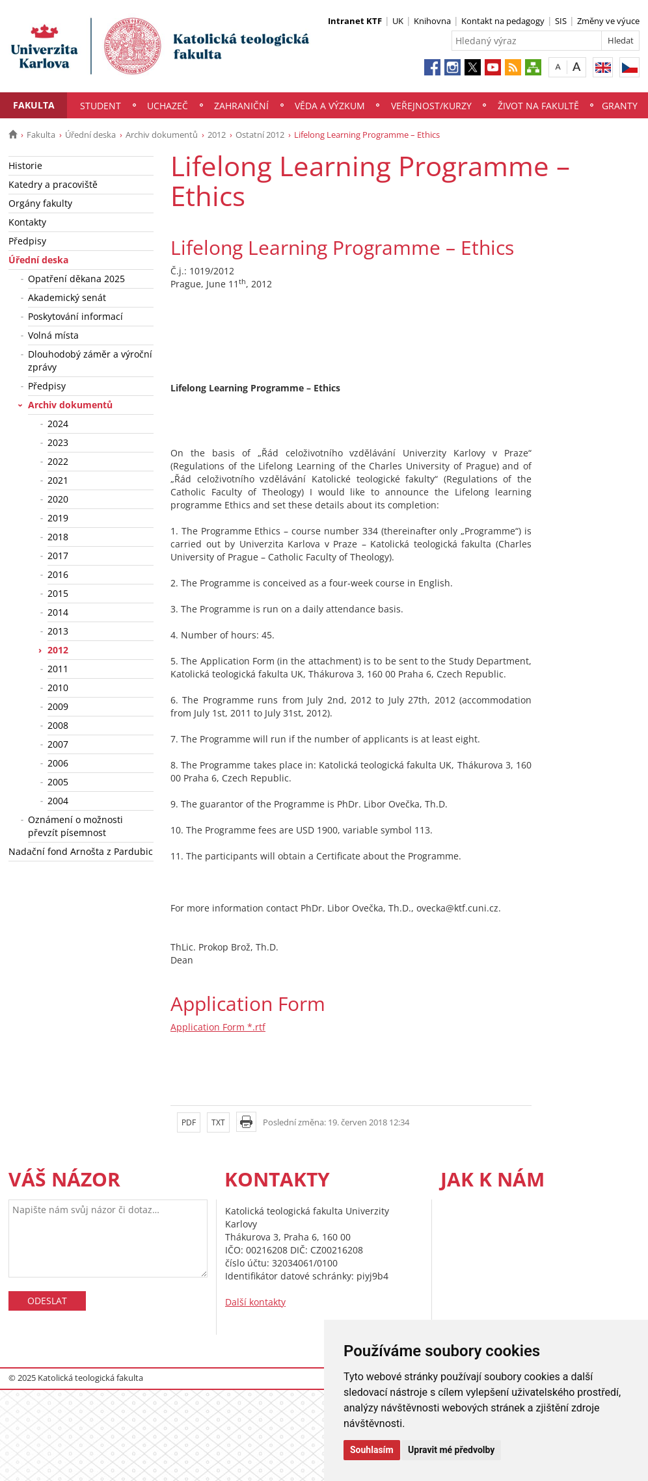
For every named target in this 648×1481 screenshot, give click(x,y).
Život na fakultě (538, 105)
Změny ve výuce (608, 21)
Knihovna (432, 21)
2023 (57, 442)
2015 (57, 593)
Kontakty (27, 222)
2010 (57, 687)
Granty (620, 105)
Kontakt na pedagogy (503, 21)
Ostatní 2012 (260, 134)
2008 (57, 725)
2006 (57, 763)
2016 (57, 574)
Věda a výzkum (330, 105)
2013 (57, 631)
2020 (57, 499)
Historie (25, 165)
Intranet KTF (355, 21)
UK (397, 21)
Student (100, 105)
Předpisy (27, 241)
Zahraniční (241, 105)
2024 (57, 423)
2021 (57, 480)
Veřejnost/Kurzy (431, 105)
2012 (217, 134)
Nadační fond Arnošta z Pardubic (80, 851)
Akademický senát (67, 297)
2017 (57, 555)
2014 (57, 612)
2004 (57, 800)
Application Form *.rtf (217, 1027)
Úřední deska (90, 134)
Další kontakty (255, 1302)
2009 (57, 706)
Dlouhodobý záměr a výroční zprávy (90, 360)
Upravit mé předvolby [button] (451, 1450)
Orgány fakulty (40, 203)
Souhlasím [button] (372, 1450)
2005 (57, 782)
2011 (57, 668)
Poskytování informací (75, 316)
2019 (57, 518)
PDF (189, 1122)
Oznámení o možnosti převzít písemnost (75, 826)
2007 (57, 744)
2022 (57, 461)
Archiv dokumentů (162, 134)
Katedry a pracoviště (53, 184)
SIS (561, 21)
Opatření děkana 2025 (76, 278)
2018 (57, 537)
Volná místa (53, 335)
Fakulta (34, 105)
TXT (218, 1122)
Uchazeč (167, 105)
